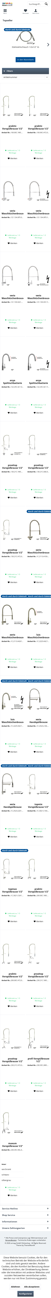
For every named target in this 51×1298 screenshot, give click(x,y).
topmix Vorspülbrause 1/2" (38, 805)
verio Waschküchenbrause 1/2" (13, 212)
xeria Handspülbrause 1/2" (38, 720)
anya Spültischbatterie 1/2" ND (38, 381)
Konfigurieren (25, 1293)
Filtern (8, 71)
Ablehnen (15, 1286)
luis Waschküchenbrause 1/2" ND (13, 720)
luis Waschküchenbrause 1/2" (38, 636)
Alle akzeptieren (31, 1286)
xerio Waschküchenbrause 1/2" (38, 551)
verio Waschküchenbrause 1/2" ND (38, 212)
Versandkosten (11, 1240)
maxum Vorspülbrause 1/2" (12, 1144)
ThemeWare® (29, 1245)
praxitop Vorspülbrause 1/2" (12, 466)
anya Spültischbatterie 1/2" (12, 381)
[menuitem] (25, 11)
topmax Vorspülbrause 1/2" (12, 890)
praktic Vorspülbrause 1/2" (12, 127)
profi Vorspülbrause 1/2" (38, 1060)
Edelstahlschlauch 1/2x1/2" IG (25, 47)
